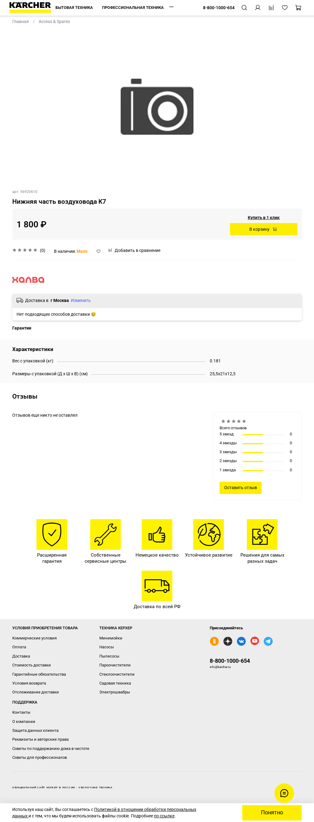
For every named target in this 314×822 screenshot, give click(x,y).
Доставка (21, 656)
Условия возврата (29, 683)
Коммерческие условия (34, 638)
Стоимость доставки (31, 665)
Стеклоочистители (117, 674)
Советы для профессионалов (39, 757)
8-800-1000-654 (230, 661)
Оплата (19, 647)
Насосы (106, 647)
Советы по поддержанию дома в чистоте (50, 748)
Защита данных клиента (35, 730)
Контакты (21, 712)
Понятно (272, 812)
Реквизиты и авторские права (40, 739)
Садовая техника (115, 683)
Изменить (81, 300)
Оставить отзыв (240, 487)
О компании (23, 721)
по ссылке (164, 815)
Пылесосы (109, 656)
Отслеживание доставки (35, 692)
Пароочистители (115, 665)
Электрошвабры (114, 692)
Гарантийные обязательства (39, 674)
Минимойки (110, 638)
